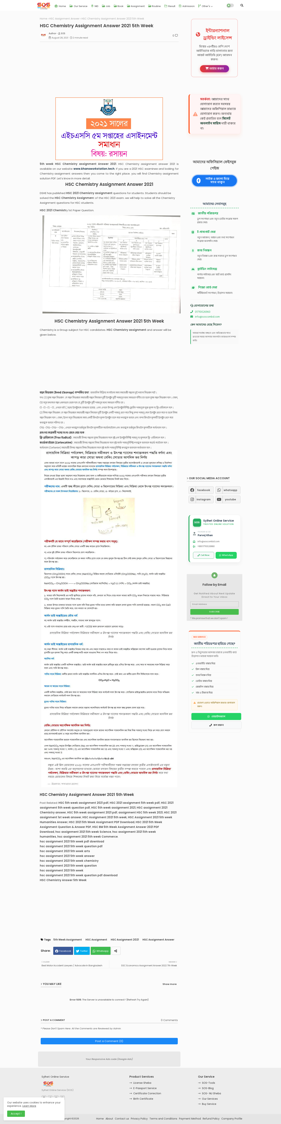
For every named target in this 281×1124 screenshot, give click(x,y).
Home (60, 6)
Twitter (84, 951)
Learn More (29, 1106)
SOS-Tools (208, 1083)
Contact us (122, 1118)
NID (94, 6)
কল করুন (216, 725)
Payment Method (190, 1118)
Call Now (203, 555)
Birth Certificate (143, 1099)
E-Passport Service (145, 1088)
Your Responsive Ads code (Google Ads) (109, 1059)
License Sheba (142, 1083)
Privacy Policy (139, 1118)
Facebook (65, 951)
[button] (242, 5)
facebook (203, 490)
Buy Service (209, 1104)
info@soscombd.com (205, 317)
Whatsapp (102, 951)
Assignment (136, 6)
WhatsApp (226, 555)
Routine (154, 6)
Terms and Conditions (163, 1118)
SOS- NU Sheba (211, 1093)
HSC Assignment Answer (64, 18)
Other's (204, 6)
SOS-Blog (208, 1088)
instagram (204, 499)
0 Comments (169, 1020)
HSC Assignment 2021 (125, 939)
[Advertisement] (111, 70)
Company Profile (231, 1118)
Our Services (210, 1099)
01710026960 (200, 312)
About (109, 1118)
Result (169, 6)
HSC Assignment (96, 939)
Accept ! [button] (16, 1113)
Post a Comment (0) (109, 1041)
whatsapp (230, 490)
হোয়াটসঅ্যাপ (216, 716)
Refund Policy (211, 1118)
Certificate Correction (147, 1093)
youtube (230, 499)
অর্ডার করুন (214, 68)
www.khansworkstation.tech (94, 169)
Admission (187, 6)
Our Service (78, 6)
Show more (170, 984)
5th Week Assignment (67, 939)
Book (118, 6)
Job (106, 6)
